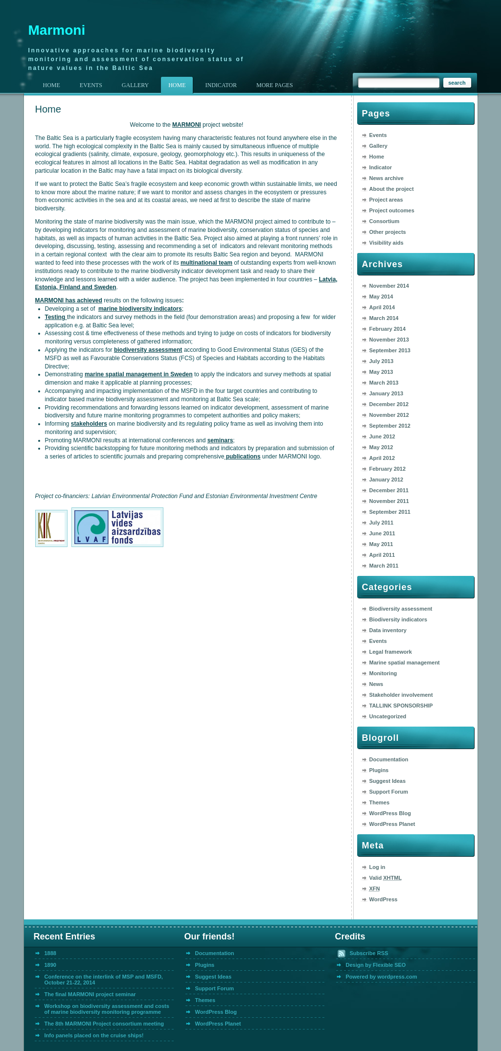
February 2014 (387, 329)
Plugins (379, 770)
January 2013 (386, 393)
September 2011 (389, 512)
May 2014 (381, 296)
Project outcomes (391, 210)
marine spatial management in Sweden (139, 374)
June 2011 (382, 533)
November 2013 (389, 340)
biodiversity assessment (148, 349)
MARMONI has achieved (68, 300)
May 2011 (381, 544)
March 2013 (384, 383)
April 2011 (382, 555)
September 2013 (389, 350)
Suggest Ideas (387, 781)
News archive (386, 178)
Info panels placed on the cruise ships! (94, 1035)
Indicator (380, 167)
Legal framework (390, 652)
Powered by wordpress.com (381, 977)
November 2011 (389, 501)
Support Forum (388, 792)
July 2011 (381, 523)
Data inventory (388, 630)
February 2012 (387, 469)
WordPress (383, 899)
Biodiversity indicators (398, 619)
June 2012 (382, 436)
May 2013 (381, 372)
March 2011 (384, 566)
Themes (379, 802)
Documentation (389, 759)
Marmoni (57, 30)
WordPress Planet (392, 824)
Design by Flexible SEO (376, 965)
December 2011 (389, 490)
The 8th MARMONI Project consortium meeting (104, 1024)
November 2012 (389, 415)
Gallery (378, 146)
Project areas (386, 200)
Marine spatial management (404, 662)
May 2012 (381, 447)
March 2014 (384, 318)
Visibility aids (386, 243)
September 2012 (389, 426)
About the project (391, 189)
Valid (385, 878)
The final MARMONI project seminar (90, 994)
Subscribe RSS (369, 953)
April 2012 (382, 458)
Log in (377, 867)
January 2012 (386, 479)
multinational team (206, 262)
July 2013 (381, 361)
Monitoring (383, 673)
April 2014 (382, 307)
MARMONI (186, 124)
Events (378, 135)
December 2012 (389, 404)
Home (51, 85)
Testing (56, 317)
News (376, 684)
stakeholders (89, 423)
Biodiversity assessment (401, 609)
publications (242, 456)
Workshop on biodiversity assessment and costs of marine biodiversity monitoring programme (107, 1009)
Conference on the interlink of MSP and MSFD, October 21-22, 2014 (104, 979)
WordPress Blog (390, 813)
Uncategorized (388, 716)
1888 (50, 953)
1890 (50, 965)
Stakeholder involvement (401, 695)
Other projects (387, 232)
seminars (220, 440)
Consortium (384, 221)
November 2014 (389, 286)
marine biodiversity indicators (140, 308)
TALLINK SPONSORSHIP (401, 705)
